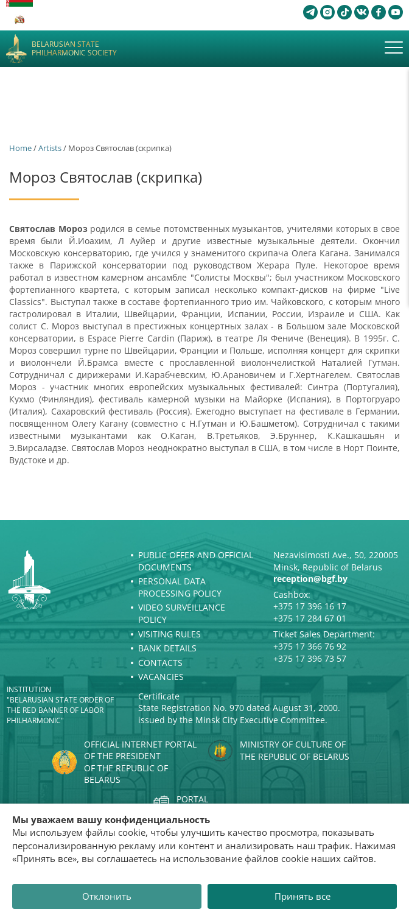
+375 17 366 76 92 (309, 646)
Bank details (167, 648)
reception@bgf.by (310, 578)
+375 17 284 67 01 (309, 618)
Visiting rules (169, 634)
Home (20, 147)
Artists (49, 147)
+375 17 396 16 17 (309, 606)
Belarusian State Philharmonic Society (74, 49)
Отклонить (106, 896)
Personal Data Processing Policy (180, 587)
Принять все (302, 896)
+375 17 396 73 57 (309, 658)
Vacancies (161, 676)
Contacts (160, 662)
